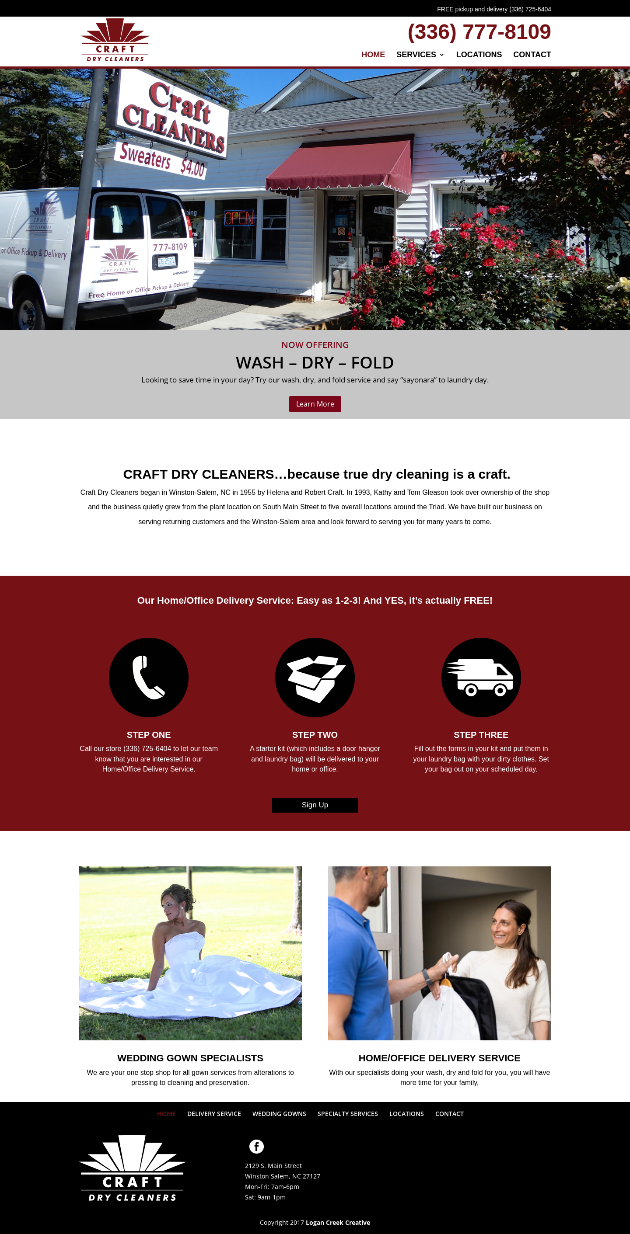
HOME (373, 55)
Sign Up (315, 805)
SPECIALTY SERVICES (348, 1113)
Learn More (315, 404)
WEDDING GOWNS (279, 1113)
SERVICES (416, 55)
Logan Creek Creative (338, 1222)
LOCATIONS (479, 55)
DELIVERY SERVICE (214, 1113)
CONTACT (532, 55)
